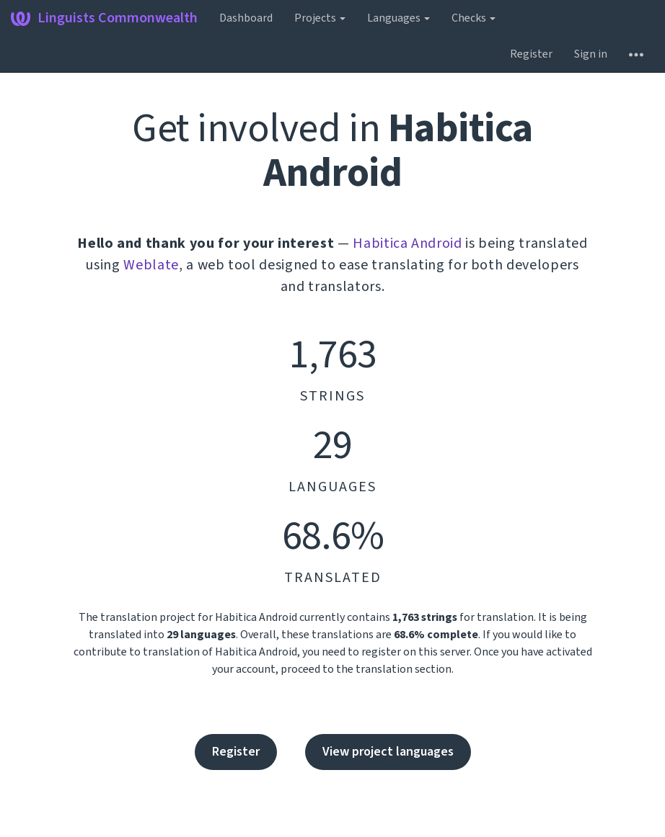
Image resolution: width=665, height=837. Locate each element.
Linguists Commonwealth (104, 18)
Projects (319, 18)
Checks (474, 18)
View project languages (388, 752)
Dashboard (246, 18)
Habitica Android (407, 243)
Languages (398, 18)
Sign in (590, 54)
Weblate (151, 265)
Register (531, 54)
